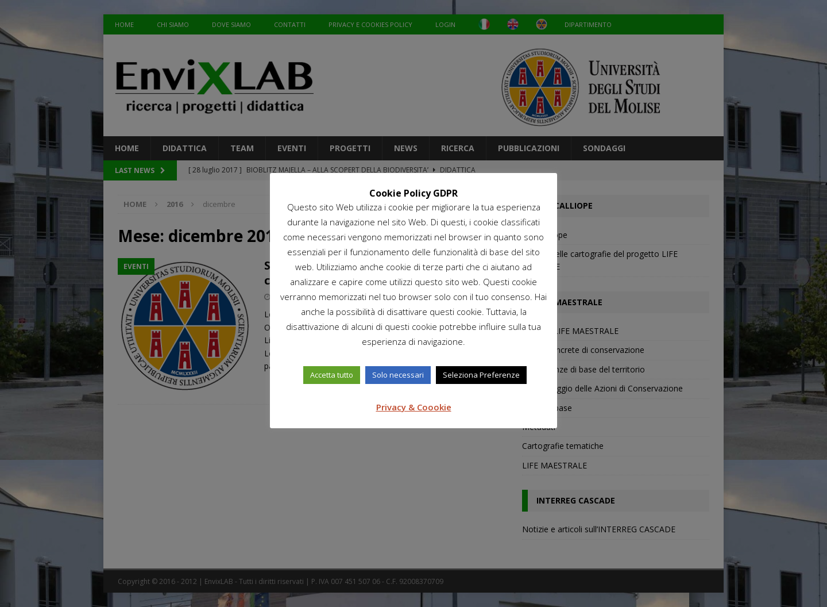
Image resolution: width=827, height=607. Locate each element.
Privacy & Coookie (413, 407)
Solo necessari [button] (398, 375)
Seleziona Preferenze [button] (481, 375)
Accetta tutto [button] (331, 375)
